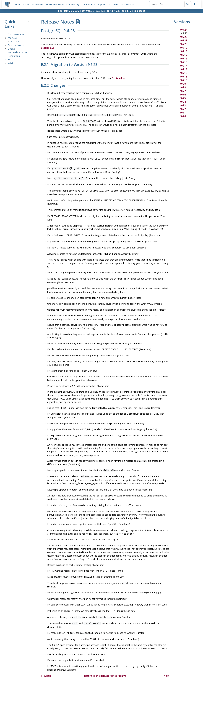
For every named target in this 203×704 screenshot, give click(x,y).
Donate (113, 4)
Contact (130, 692)
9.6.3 (183, 105)
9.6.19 (183, 47)
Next (166, 663)
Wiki (10, 63)
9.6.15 (183, 62)
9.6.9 (183, 83)
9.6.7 (183, 91)
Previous (46, 663)
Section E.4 (118, 78)
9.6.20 (183, 44)
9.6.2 (183, 109)
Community (72, 4)
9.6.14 (183, 65)
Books (11, 48)
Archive (15, 41)
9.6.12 (183, 73)
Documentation (55, 4)
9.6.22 (183, 36)
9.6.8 (183, 87)
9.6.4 (183, 101)
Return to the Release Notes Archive (105, 663)
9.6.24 (183, 29)
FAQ (10, 59)
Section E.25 (48, 47)
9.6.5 (183, 98)
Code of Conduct (89, 692)
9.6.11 (183, 76)
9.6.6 (183, 94)
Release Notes (16, 45)
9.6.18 (183, 51)
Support (102, 4)
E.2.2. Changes (53, 85)
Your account (127, 4)
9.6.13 (183, 69)
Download (38, 4)
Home (16, 4)
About (26, 4)
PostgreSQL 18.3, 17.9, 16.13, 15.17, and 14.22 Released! (112, 10)
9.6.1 (183, 112)
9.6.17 (183, 54)
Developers (88, 4)
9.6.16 (183, 58)
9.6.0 (183, 116)
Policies (72, 692)
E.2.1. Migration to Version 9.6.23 (69, 65)
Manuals (13, 38)
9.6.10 (183, 80)
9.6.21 (183, 40)
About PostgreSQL (112, 692)
